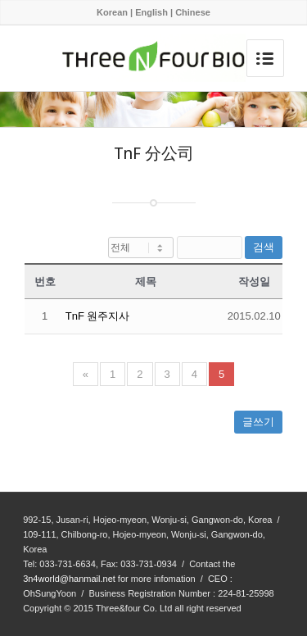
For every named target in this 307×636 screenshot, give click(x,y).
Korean (112, 12)
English (151, 12)
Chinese (192, 12)
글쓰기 (258, 422)
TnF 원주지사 (97, 316)
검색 (263, 247)
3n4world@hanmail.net (69, 579)
